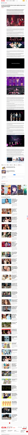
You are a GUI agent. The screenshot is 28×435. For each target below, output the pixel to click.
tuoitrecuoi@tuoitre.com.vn (16, 431)
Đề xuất (14, 0)
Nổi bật (11, 0)
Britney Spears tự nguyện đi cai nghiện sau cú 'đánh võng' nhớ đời (14, 210)
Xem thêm (9, 423)
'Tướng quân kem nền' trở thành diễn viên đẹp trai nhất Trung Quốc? (15, 293)
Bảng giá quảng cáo (24, 428)
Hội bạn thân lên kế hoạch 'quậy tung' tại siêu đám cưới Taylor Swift (14, 225)
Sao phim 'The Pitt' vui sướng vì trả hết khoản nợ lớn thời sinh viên (14, 307)
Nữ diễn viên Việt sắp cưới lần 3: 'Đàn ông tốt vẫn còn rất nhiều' (14, 260)
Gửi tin (23, 0)
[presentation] (1, 189)
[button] (16, 0)
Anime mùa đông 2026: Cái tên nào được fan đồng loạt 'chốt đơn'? (13, 193)
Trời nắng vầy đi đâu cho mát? (14, 343)
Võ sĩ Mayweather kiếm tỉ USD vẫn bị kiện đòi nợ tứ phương (14, 415)
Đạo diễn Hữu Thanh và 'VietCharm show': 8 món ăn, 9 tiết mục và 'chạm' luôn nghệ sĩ (14, 244)
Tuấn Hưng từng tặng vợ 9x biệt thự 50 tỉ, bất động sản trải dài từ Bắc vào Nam (14, 268)
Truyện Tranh (6, 195)
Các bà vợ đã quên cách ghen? (14, 379)
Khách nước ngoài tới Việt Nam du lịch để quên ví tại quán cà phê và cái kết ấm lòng (20, 193)
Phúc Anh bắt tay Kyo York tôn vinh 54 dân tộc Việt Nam (14, 253)
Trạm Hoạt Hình (12, 195)
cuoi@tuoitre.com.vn (9, 431)
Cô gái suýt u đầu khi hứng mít (14, 323)
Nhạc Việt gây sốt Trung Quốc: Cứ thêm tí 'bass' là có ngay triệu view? (14, 218)
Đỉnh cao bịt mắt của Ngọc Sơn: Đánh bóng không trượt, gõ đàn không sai (14, 277)
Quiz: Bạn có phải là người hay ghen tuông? (14, 337)
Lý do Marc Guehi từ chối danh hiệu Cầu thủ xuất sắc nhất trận (14, 372)
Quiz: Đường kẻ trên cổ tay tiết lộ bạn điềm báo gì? (14, 402)
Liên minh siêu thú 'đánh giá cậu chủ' (14, 350)
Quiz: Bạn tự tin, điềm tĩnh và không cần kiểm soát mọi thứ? (14, 365)
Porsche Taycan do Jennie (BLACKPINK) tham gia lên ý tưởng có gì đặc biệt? (9, 162)
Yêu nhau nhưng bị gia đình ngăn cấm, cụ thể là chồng (15, 409)
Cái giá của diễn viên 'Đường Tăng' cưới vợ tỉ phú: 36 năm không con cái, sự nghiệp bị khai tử (14, 234)
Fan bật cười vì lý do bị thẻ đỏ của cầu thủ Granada (14, 330)
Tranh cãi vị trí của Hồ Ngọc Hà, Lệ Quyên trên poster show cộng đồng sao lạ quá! (10, 171)
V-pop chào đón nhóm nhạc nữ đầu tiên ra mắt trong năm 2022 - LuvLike (10, 167)
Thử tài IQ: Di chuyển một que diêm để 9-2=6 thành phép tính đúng (14, 387)
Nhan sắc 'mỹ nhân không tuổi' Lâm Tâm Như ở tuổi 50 (15, 300)
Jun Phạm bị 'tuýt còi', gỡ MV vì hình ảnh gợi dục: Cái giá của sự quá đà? (14, 284)
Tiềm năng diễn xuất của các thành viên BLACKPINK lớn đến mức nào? (21, 162)
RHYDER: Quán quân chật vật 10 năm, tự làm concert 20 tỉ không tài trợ (14, 316)
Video (18, 195)
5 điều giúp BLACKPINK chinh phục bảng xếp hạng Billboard (15, 161)
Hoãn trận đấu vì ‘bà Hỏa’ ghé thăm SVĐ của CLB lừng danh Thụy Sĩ (14, 394)
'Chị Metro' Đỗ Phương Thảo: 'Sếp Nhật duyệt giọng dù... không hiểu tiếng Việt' (14, 201)
